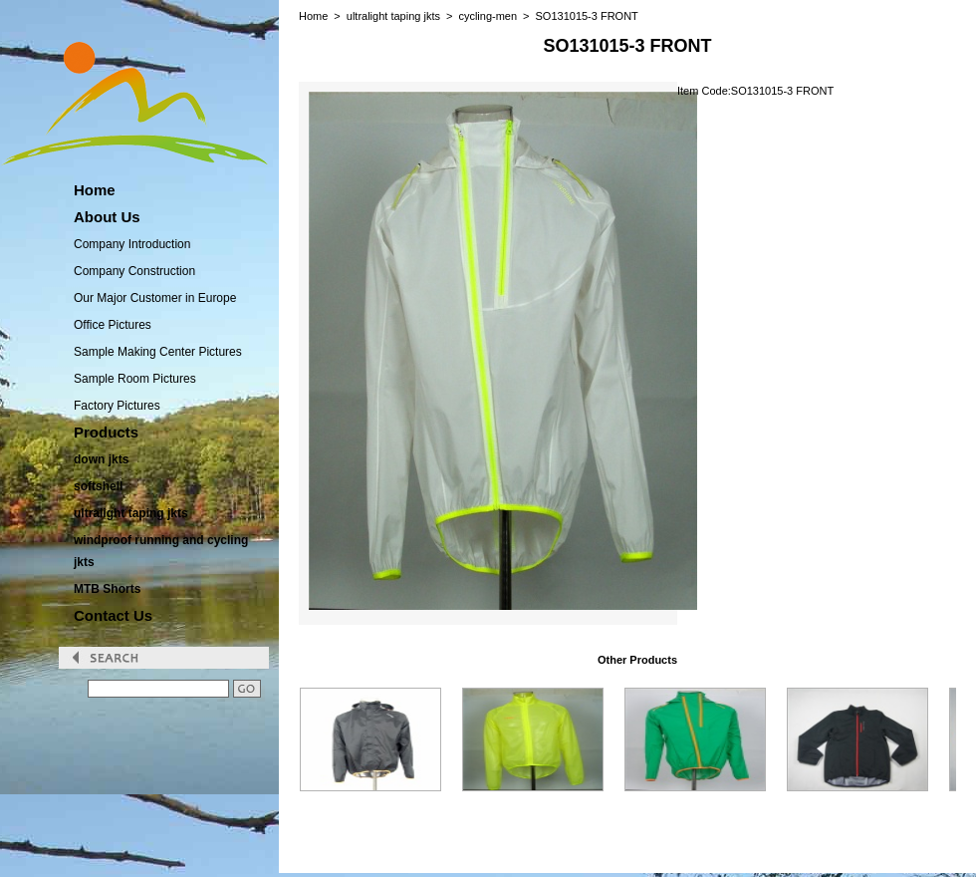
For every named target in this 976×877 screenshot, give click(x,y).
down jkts (101, 459)
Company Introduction (132, 244)
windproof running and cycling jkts (161, 551)
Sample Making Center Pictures (158, 352)
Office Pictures (112, 325)
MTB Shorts (107, 589)
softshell (98, 486)
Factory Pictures (117, 406)
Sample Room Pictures (135, 379)
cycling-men (487, 16)
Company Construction (134, 271)
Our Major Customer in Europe (155, 298)
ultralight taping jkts (131, 513)
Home (313, 16)
